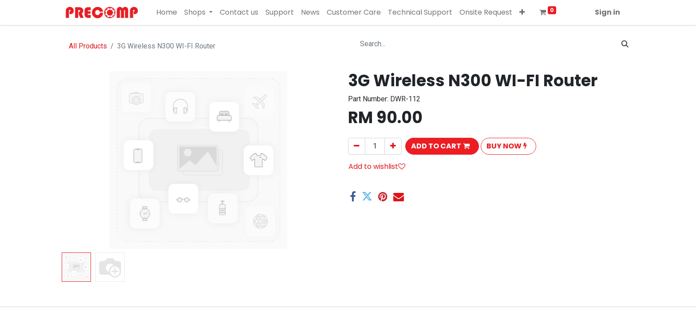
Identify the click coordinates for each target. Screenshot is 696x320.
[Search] (625, 44)
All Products (88, 46)
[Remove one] (356, 146)
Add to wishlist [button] (376, 166)
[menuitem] (167, 12)
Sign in (607, 12)
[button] (522, 12)
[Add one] (393, 146)
